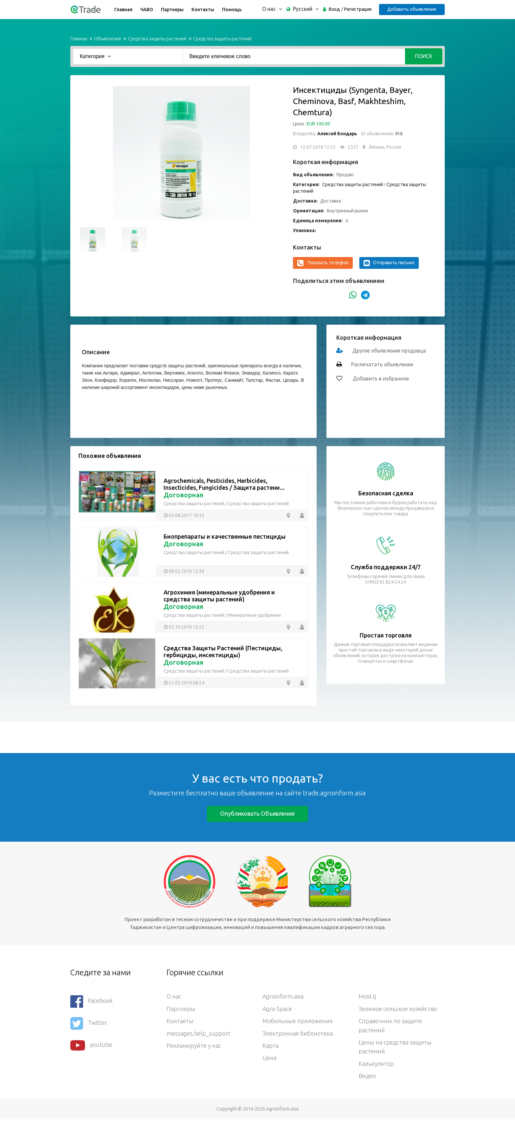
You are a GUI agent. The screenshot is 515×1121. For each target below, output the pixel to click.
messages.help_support (198, 1034)
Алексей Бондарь (337, 133)
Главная (123, 9)
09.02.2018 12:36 (186, 570)
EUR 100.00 (318, 123)
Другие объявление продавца (389, 351)
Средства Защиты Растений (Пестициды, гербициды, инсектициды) (223, 651)
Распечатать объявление (382, 365)
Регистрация (357, 9)
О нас (174, 997)
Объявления (107, 38)
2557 (353, 147)
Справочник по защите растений (390, 1026)
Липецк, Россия (385, 147)
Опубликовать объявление (257, 813)
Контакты (202, 9)
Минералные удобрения (254, 615)
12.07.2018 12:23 (318, 147)
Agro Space (277, 1009)
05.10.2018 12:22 (186, 626)
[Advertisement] (119, 736)
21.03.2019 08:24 (186, 682)
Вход (333, 9)
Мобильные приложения (297, 1022)
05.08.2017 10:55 (186, 515)
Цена (269, 1059)
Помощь (231, 9)
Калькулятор (377, 1065)
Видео (367, 1077)
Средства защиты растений (157, 38)
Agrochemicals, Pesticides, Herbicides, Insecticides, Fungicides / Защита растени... (224, 484)
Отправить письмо (389, 263)
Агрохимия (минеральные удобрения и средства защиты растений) (219, 595)
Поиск (424, 56)
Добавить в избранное (380, 378)
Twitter (88, 1022)
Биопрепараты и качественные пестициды (225, 536)
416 (398, 133)
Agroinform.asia (283, 997)
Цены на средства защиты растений (395, 1048)
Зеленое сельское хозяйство (398, 1009)
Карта (270, 1047)
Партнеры (172, 9)
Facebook (91, 1001)
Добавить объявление (411, 9)
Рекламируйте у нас (194, 1047)
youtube (91, 1044)
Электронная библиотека (297, 1034)
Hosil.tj (367, 997)
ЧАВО (146, 9)
